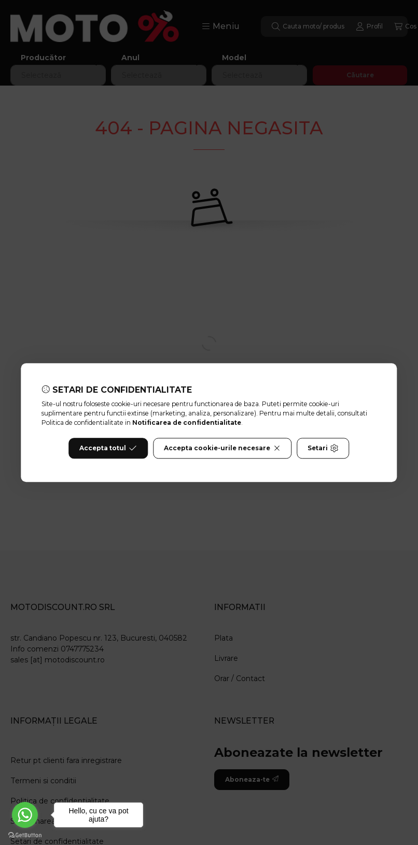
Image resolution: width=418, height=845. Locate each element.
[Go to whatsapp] (25, 815)
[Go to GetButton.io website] (24, 835)
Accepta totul (107, 448)
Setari (323, 448)
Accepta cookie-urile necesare (222, 448)
